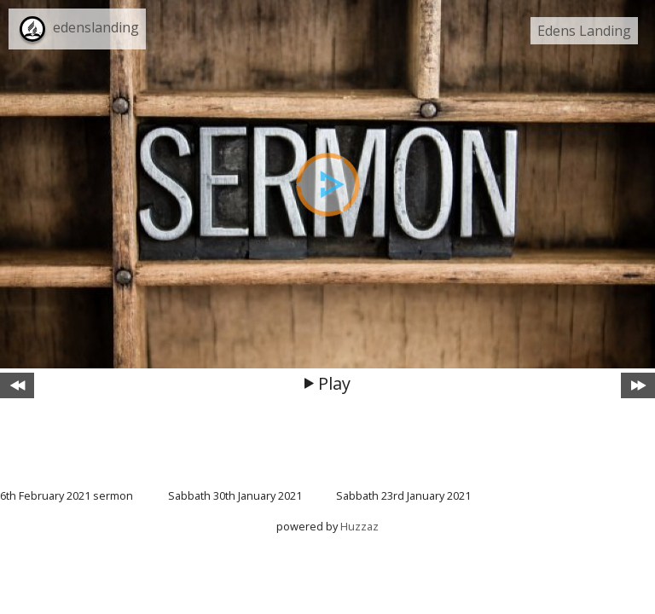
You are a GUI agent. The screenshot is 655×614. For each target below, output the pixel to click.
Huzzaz (359, 526)
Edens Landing (584, 30)
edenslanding (96, 27)
